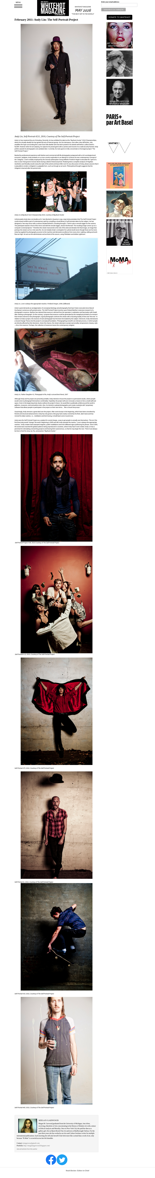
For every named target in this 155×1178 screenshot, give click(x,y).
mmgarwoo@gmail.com (31, 1143)
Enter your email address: (110, 2)
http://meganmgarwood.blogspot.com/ (37, 1146)
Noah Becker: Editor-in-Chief (77, 1171)
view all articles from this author (27, 1149)
